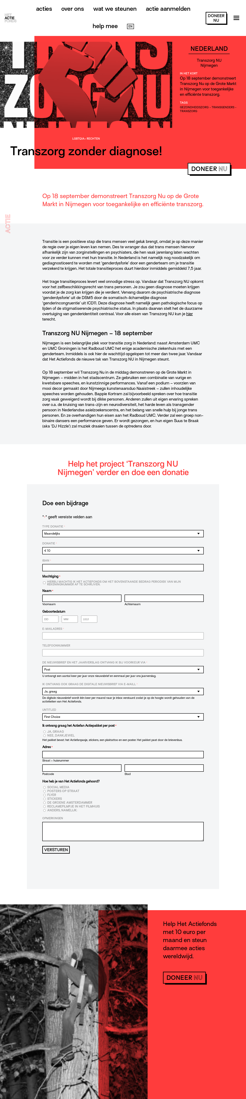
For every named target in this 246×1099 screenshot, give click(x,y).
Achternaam (132, 604)
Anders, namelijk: (62, 810)
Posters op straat (63, 791)
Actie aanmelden (168, 8)
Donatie (49, 543)
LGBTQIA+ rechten (86, 138)
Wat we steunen (115, 8)
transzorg (188, 111)
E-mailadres (53, 629)
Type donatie (53, 526)
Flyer (51, 795)
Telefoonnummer (56, 645)
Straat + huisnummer (55, 760)
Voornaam (49, 604)
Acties (44, 8)
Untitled (49, 709)
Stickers (54, 798)
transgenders (223, 107)
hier (189, 314)
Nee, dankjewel (61, 735)
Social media (58, 787)
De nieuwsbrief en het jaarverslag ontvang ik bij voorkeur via (94, 662)
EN (130, 26)
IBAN (46, 560)
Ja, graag (55, 731)
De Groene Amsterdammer (69, 802)
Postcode (48, 773)
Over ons (72, 8)
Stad (128, 773)
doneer (216, 18)
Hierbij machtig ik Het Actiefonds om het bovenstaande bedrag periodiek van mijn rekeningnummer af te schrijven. (114, 583)
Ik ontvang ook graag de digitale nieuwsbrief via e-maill (90, 684)
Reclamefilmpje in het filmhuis (73, 806)
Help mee (105, 25)
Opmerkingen (52, 818)
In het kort (189, 73)
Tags (184, 102)
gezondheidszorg (194, 107)
